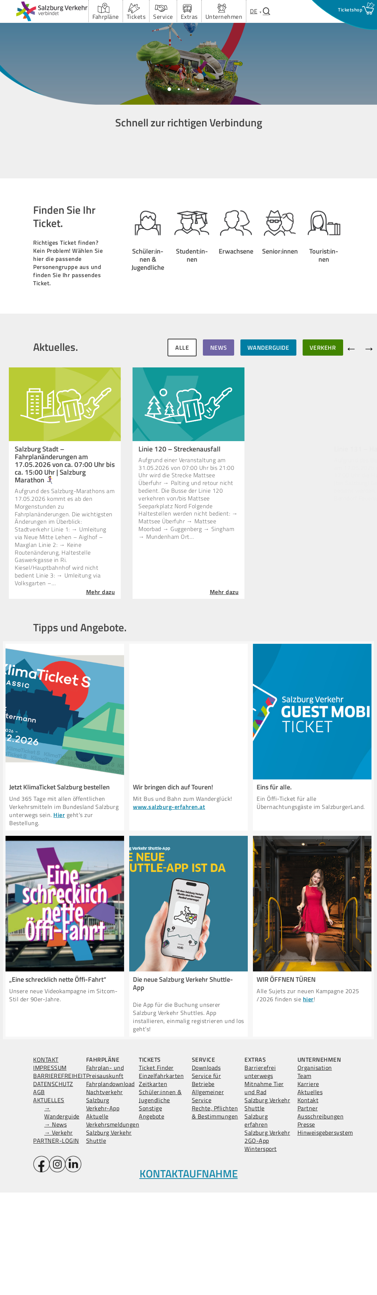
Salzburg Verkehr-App (103, 1206)
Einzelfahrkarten (161, 1178)
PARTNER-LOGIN (56, 1243)
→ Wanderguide (62, 1214)
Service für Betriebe (206, 1182)
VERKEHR (323, 452)
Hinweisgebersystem (325, 1235)
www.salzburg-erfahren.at (169, 909)
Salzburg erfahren (256, 1222)
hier (308, 1101)
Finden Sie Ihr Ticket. (64, 319)
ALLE (182, 452)
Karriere (308, 1186)
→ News (55, 1226)
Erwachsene (236, 371)
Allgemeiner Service (208, 1198)
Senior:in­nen (280, 382)
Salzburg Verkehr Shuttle (109, 1239)
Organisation (314, 1170)
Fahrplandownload (110, 1186)
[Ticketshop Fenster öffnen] (350, 10)
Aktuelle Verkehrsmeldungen (113, 1222)
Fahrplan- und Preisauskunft (105, 1174)
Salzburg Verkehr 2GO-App (267, 1239)
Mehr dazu (101, 696)
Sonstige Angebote (151, 1214)
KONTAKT (46, 1162)
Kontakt (308, 1202)
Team (304, 1178)
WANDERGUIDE (268, 452)
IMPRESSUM (50, 1170)
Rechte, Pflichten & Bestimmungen (215, 1214)
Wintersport (260, 1251)
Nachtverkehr (104, 1194)
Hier (59, 917)
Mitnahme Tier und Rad (264, 1190)
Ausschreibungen (320, 1218)
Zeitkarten (153, 1186)
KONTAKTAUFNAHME (189, 1276)
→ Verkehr (58, 1235)
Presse (306, 1226)
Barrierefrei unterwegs (260, 1174)
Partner (307, 1210)
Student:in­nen (192, 368)
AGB (39, 1194)
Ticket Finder (156, 1170)
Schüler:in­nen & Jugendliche (147, 366)
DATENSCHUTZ (53, 1186)
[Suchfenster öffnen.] (266, 11)
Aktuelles (310, 1194)
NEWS (218, 452)
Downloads (206, 1170)
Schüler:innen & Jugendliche (160, 1198)
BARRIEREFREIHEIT (59, 1178)
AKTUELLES (48, 1202)
